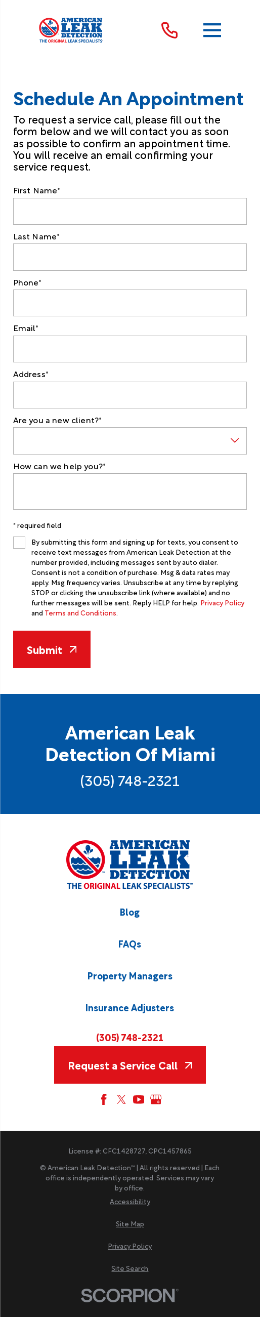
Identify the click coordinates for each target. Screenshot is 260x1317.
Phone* (27, 281)
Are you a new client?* (57, 419)
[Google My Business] (155, 1099)
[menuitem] (130, 1201)
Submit (52, 649)
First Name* (37, 189)
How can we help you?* (59, 465)
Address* (31, 373)
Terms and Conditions (80, 612)
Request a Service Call (130, 1065)
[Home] (71, 30)
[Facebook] (103, 1099)
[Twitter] (121, 1099)
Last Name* (36, 235)
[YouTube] (138, 1099)
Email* (26, 327)
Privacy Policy (222, 602)
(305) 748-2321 (130, 779)
